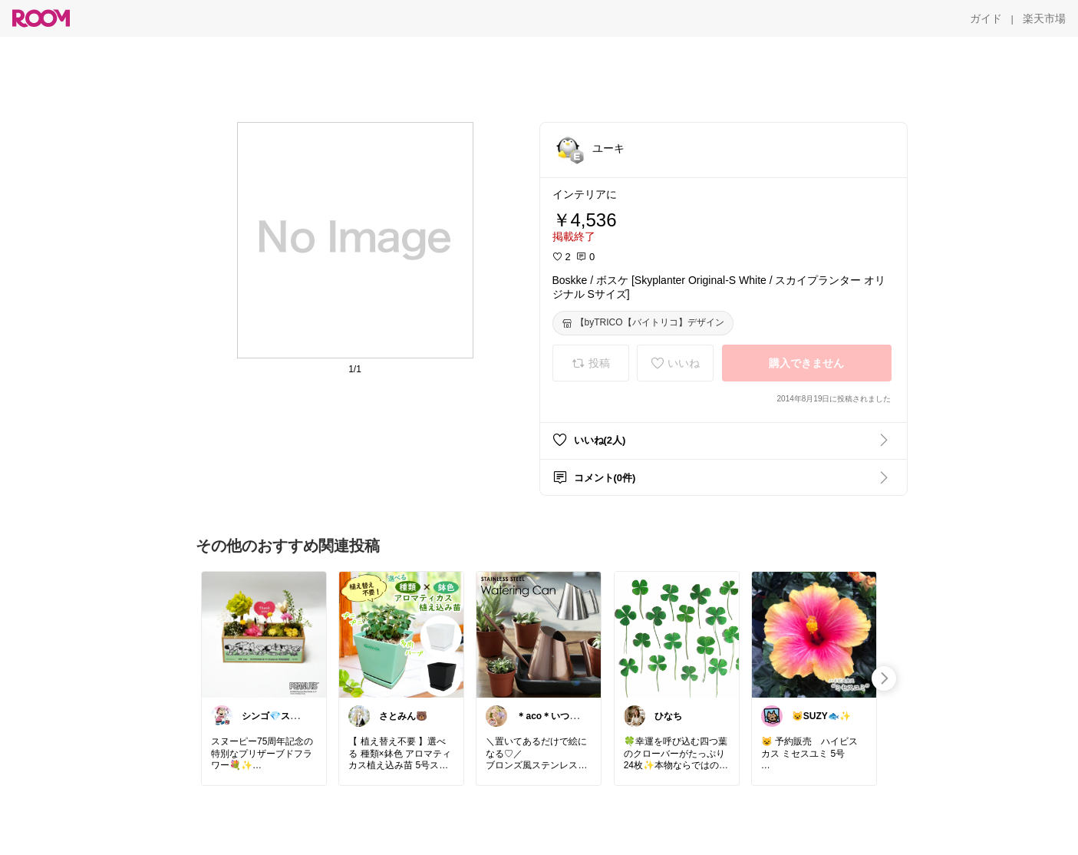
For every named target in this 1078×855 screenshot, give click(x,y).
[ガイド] (986, 18)
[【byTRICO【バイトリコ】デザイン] (643, 323)
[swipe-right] (884, 678)
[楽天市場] (1044, 18)
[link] (264, 634)
